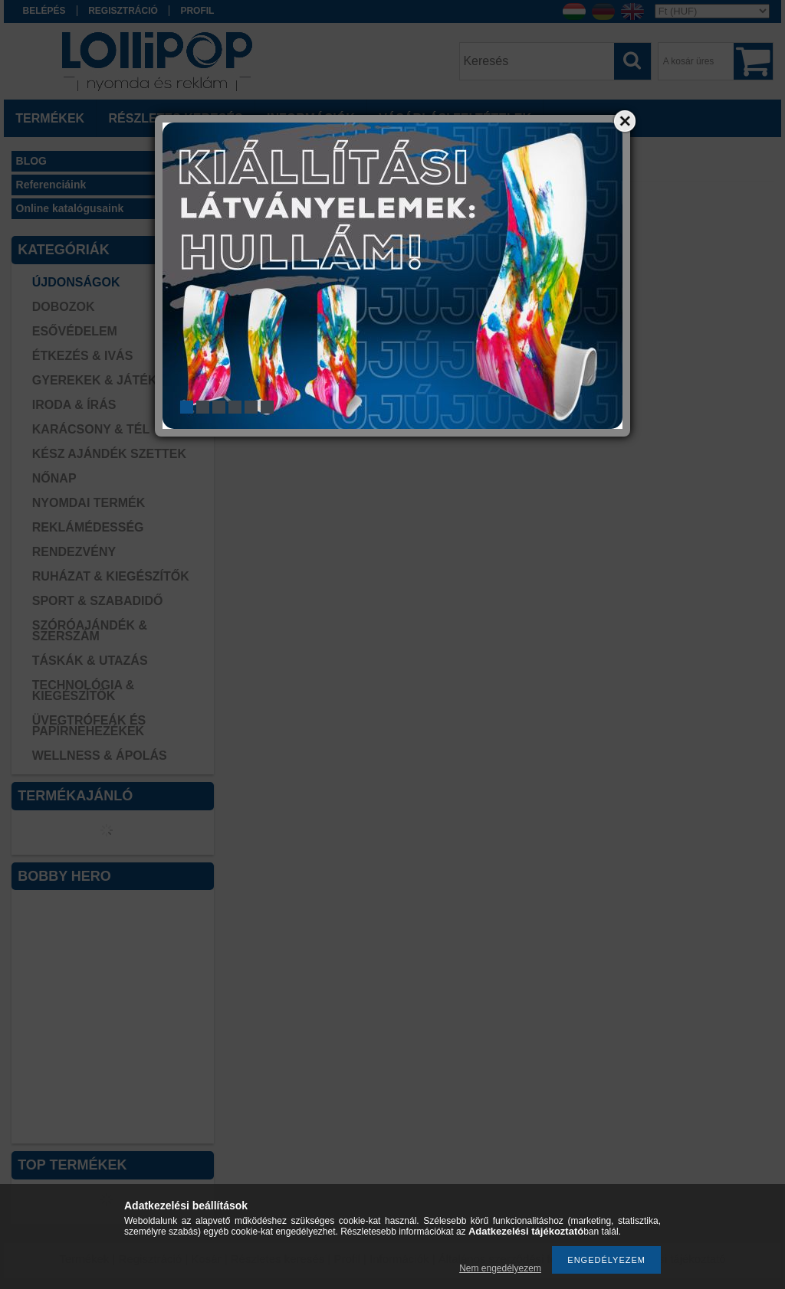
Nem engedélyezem (500, 1268)
